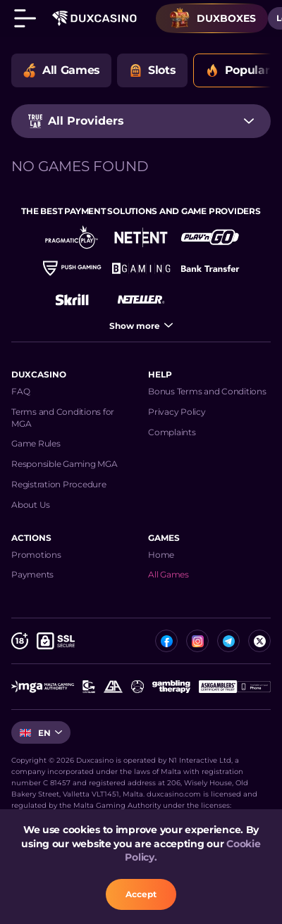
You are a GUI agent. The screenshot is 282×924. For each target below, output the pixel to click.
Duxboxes (212, 18)
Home (161, 554)
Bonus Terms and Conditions (207, 391)
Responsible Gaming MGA (64, 463)
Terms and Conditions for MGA (62, 417)
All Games (168, 574)
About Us (30, 504)
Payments (32, 574)
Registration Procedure (58, 484)
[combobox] (141, 121)
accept (141, 894)
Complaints (172, 432)
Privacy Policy (177, 411)
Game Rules (36, 443)
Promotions (36, 554)
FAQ (20, 391)
